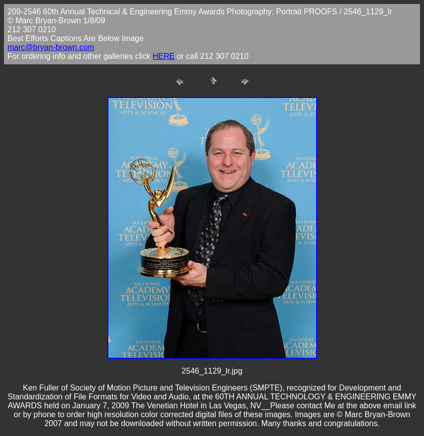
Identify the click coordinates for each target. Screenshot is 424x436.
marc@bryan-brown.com (50, 47)
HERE (163, 56)
